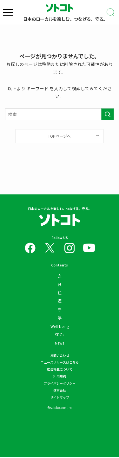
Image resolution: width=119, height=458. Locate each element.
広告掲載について (59, 370)
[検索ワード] (59, 114)
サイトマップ (59, 398)
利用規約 (59, 377)
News (59, 344)
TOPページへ (59, 136)
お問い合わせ (59, 356)
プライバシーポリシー (60, 384)
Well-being (59, 327)
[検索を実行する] (107, 114)
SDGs (59, 335)
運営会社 (59, 391)
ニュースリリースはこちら (60, 363)
